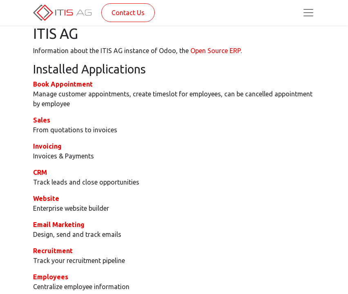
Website (46, 198)
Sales (41, 120)
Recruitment (53, 250)
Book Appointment (63, 84)
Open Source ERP (215, 50)
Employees (50, 277)
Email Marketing (59, 224)
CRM (40, 172)
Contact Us (128, 12)
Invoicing (47, 146)
